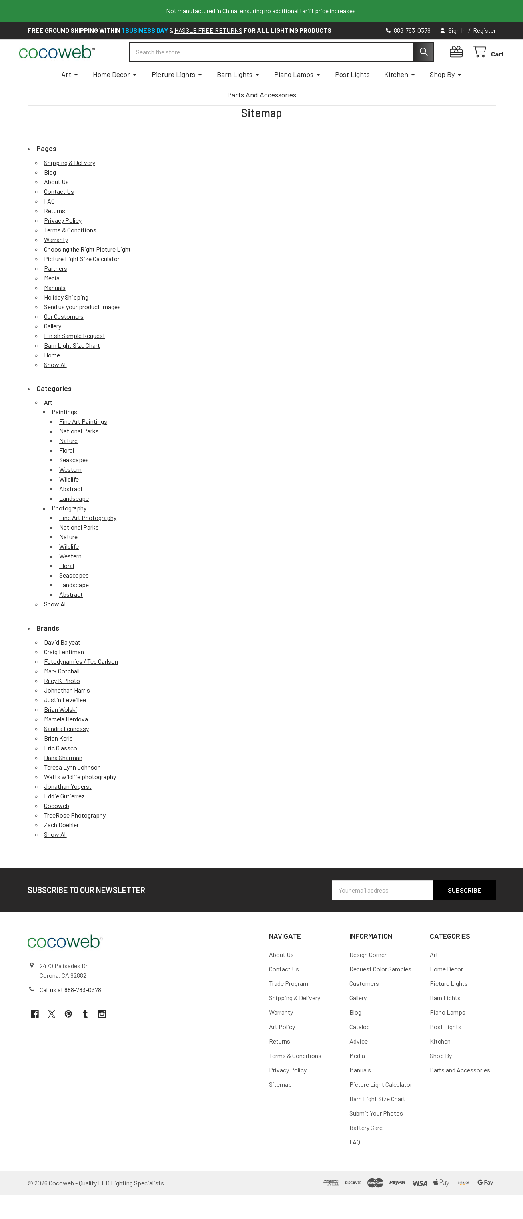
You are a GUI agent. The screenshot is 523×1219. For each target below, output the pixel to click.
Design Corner (368, 979)
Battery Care (366, 1152)
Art (69, 98)
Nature (68, 465)
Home (52, 379)
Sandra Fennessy (66, 753)
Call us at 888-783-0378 (70, 1014)
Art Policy (282, 1051)
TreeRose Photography (75, 839)
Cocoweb (56, 830)
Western (70, 494)
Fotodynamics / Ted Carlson (81, 685)
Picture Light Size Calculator (82, 283)
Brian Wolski (60, 733)
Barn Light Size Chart (72, 369)
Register (484, 30)
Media (52, 302)
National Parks (79, 455)
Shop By (446, 98)
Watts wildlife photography (80, 801)
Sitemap (280, 1108)
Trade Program (288, 1007)
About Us (56, 206)
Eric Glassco (60, 772)
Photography (69, 532)
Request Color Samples (380, 993)
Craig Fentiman (64, 676)
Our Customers (64, 341)
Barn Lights (238, 98)
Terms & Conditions (70, 254)
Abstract (71, 513)
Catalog (359, 1051)
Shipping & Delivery (69, 187)
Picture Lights (177, 98)
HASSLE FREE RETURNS (208, 30)
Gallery (52, 350)
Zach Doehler (61, 849)
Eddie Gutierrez (64, 820)
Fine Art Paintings (83, 445)
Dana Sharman (63, 782)
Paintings (64, 436)
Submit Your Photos (376, 1137)
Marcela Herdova (66, 743)
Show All (55, 389)
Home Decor (115, 98)
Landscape (74, 522)
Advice (358, 1065)
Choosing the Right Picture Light (87, 273)
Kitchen (399, 98)
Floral (66, 474)
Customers (364, 1007)
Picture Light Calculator (380, 1108)
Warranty (56, 264)
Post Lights (352, 98)
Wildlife (69, 503)
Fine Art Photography (87, 542)
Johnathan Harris (67, 714)
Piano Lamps (297, 98)
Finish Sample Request (74, 360)
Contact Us (59, 216)
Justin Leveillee (65, 724)
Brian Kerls (58, 762)
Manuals (55, 312)
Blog (50, 196)
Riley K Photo (62, 705)
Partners (55, 292)
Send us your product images (82, 331)
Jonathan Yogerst (68, 810)
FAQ (49, 225)
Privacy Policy (63, 244)
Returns (54, 235)
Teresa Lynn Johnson (72, 791)
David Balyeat (62, 666)
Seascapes (74, 484)
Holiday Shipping (66, 321)
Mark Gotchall (62, 695)
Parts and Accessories (261, 119)
